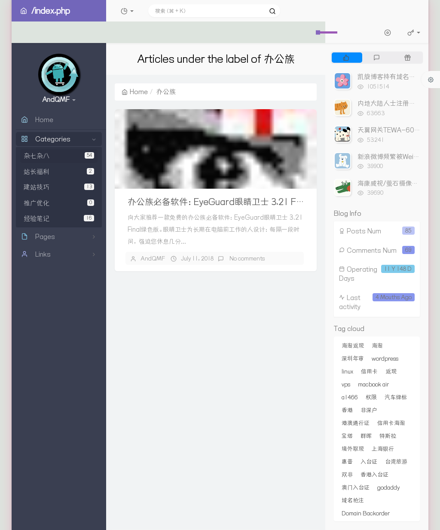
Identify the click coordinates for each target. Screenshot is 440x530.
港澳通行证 (356, 423)
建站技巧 (59, 187)
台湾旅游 (396, 461)
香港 (347, 410)
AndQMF (153, 258)
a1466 (350, 397)
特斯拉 (387, 435)
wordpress (385, 358)
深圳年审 (353, 358)
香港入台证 (374, 474)
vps (346, 384)
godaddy (388, 487)
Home (135, 92)
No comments (246, 258)
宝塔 (347, 435)
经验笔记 (59, 218)
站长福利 (59, 172)
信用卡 (369, 371)
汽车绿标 (396, 397)
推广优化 (59, 203)
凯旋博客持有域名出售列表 (396, 77)
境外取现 (353, 448)
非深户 (369, 410)
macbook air (373, 384)
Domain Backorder (366, 513)
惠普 (347, 461)
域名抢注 (353, 500)
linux (347, 371)
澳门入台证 (356, 487)
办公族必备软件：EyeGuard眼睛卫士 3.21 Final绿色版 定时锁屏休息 (258, 201)
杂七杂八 (59, 156)
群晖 (366, 435)
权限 (371, 397)
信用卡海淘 (391, 423)
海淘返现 (353, 345)
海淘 (377, 345)
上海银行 (383, 448)
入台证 (369, 461)
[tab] (346, 58)
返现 (391, 371)
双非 (347, 474)
